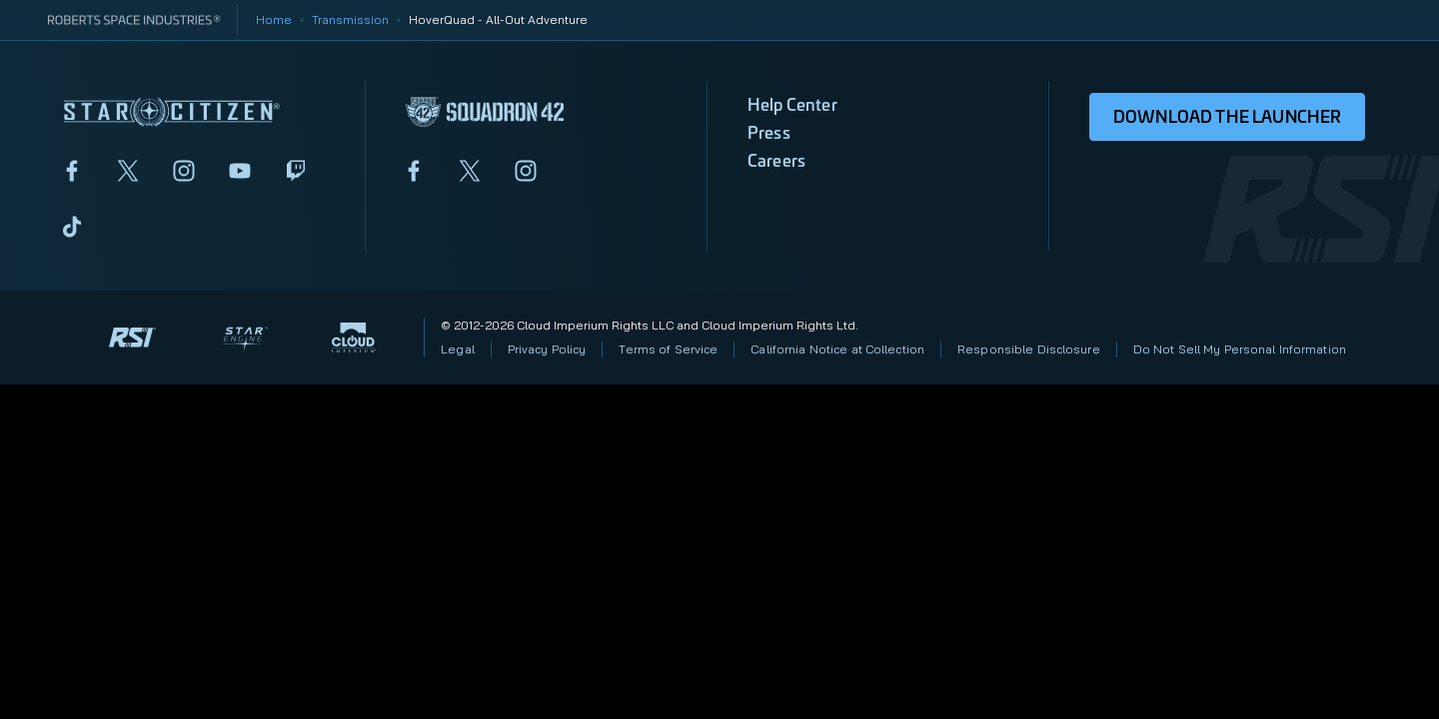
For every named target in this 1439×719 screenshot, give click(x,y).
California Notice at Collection (837, 349)
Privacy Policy (547, 349)
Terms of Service (668, 349)
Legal (458, 349)
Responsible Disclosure (1028, 349)
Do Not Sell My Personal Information (1239, 349)
